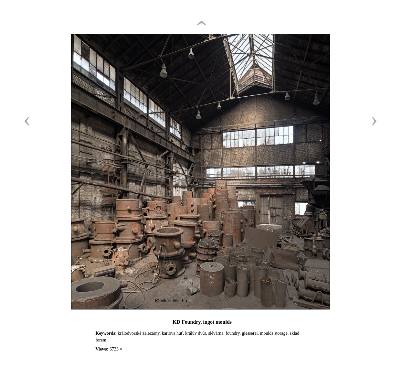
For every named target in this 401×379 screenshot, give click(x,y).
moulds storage (274, 333)
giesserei (250, 333)
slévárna (215, 333)
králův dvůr (195, 333)
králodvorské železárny (138, 333)
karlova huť (172, 333)
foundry (232, 333)
